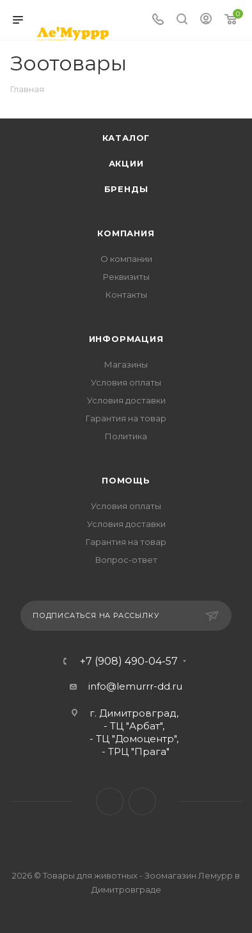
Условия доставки (126, 400)
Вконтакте (109, 801)
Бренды (126, 189)
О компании (126, 259)
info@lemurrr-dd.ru (135, 686)
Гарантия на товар (126, 418)
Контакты (126, 294)
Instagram (142, 801)
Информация (126, 339)
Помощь (126, 480)
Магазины (126, 364)
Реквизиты (126, 277)
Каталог (126, 138)
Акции (126, 163)
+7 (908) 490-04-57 (129, 661)
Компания (125, 233)
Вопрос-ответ (126, 560)
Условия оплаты (126, 382)
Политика (126, 436)
